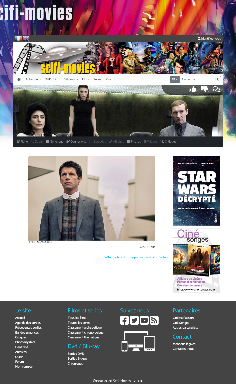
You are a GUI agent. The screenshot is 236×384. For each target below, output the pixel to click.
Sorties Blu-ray (77, 358)
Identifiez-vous (209, 38)
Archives (21, 352)
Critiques (21, 337)
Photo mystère (25, 342)
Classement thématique (83, 337)
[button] (33, 80)
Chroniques (75, 363)
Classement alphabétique (85, 328)
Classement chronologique (85, 332)
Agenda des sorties (28, 323)
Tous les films (77, 318)
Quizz (19, 357)
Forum (19, 362)
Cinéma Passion (183, 318)
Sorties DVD (76, 354)
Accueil (20, 318)
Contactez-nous (183, 349)
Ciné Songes (181, 323)
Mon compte (23, 366)
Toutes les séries (79, 323)
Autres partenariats (185, 328)
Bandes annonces (27, 332)
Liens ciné (21, 347)
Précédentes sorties (28, 328)
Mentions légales (184, 344)
